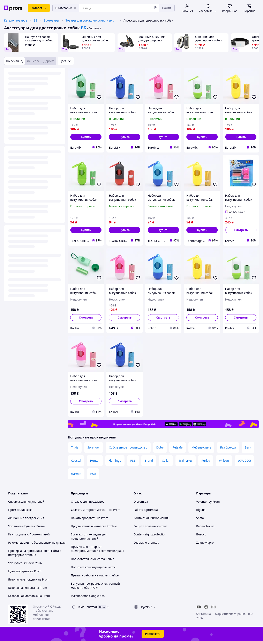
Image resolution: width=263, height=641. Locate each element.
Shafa (200, 518)
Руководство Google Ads (88, 596)
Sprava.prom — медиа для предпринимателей (89, 536)
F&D (93, 474)
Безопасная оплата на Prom (27, 588)
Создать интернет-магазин (89, 510)
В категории (66, 8)
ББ (35, 20)
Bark (248, 447)
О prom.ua (141, 501)
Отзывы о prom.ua (146, 542)
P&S (133, 460)
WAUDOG (244, 460)
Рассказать (152, 634)
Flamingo (115, 460)
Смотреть (241, 230)
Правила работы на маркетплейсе (95, 575)
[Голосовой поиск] (155, 8)
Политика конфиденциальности (93, 567)
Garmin (76, 474)
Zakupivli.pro (205, 542)
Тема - (87, 607)
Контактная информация (151, 518)
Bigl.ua (200, 510)
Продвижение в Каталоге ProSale (94, 526)
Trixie (74, 447)
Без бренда (228, 447)
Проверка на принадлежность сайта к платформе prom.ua (34, 553)
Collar (166, 460)
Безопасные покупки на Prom (28, 579)
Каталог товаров (15, 20)
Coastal (76, 460)
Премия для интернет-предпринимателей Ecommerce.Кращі (97, 549)
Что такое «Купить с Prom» (26, 526)
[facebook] (206, 607)
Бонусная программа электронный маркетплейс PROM (95, 586)
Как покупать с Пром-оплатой (29, 534)
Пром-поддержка (20, 510)
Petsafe (178, 447)
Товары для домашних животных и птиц (91, 20)
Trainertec (185, 460)
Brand (149, 460)
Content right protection (150, 534)
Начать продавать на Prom (89, 518)
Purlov (205, 460)
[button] (86, 137)
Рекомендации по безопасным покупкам (36, 542)
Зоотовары (51, 20)
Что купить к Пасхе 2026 (25, 563)
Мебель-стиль (201, 447)
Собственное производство (128, 447)
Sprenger (93, 447)
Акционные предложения (26, 518)
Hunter (94, 460)
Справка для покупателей (26, 501)
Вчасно (201, 534)
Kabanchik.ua (205, 526)
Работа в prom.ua (146, 510)
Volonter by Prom (208, 501)
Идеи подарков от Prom (24, 571)
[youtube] (198, 607)
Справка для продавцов (87, 501)
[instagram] (213, 607)
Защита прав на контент (150, 526)
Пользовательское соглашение (92, 559)
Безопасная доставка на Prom (29, 596)
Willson (224, 460)
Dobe (160, 447)
